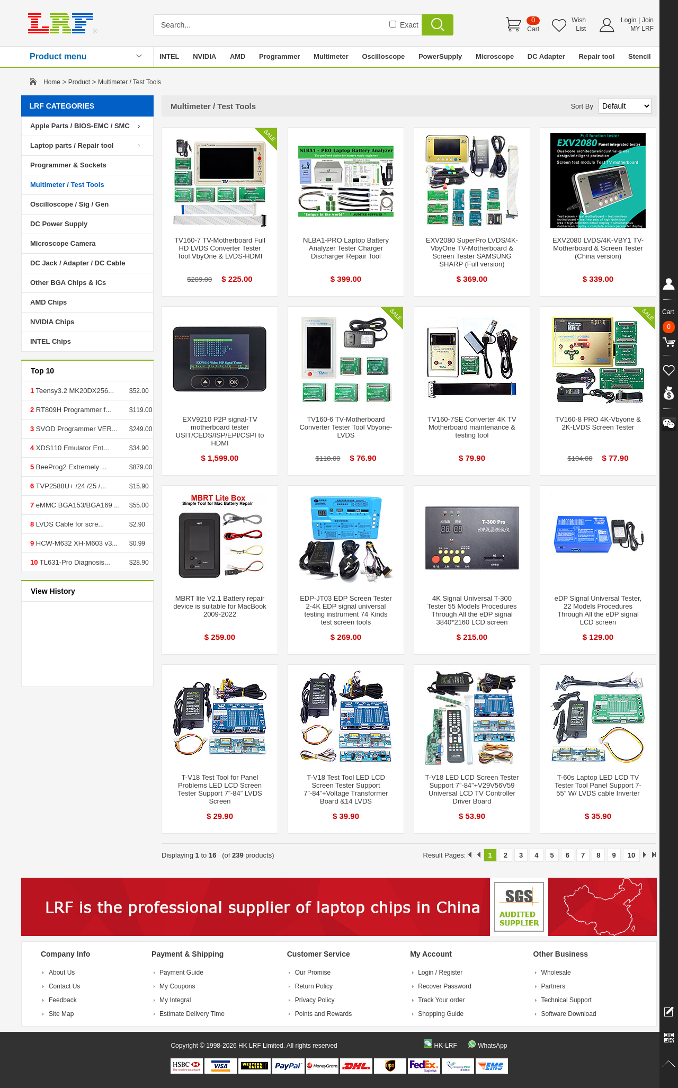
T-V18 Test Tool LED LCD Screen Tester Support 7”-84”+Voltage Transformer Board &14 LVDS (346, 789)
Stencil (639, 56)
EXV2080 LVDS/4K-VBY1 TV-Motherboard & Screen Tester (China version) (598, 248)
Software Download (568, 1014)
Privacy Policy (315, 1000)
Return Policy (314, 986)
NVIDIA (204, 56)
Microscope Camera (63, 243)
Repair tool (596, 56)
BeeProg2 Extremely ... (70, 467)
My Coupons (177, 986)
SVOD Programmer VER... (75, 429)
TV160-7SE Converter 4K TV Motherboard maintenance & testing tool (471, 427)
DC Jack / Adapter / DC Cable (77, 263)
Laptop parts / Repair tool (71, 145)
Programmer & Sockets (68, 165)
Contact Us (64, 986)
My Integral (175, 1000)
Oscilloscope (383, 56)
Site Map (61, 1014)
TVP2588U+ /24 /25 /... (70, 486)
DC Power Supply (58, 224)
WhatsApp (492, 1045)
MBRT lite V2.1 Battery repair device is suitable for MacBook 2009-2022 (219, 606)
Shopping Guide (440, 1014)
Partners (553, 986)
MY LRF (642, 28)
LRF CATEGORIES (62, 106)
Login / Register (440, 972)
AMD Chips (48, 302)
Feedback (63, 1000)
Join (648, 20)
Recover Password (444, 986)
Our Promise (313, 972)
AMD (238, 56)
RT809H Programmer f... (72, 410)
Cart (533, 29)
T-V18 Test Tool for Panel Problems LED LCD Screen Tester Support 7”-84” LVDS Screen (219, 789)
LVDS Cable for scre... (69, 524)
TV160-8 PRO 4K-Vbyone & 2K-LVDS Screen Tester (598, 423)
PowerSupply (440, 56)
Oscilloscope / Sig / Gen (69, 204)
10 (631, 855)
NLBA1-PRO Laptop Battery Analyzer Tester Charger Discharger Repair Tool (346, 248)
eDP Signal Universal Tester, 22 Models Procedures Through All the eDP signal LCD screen (598, 610)
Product (79, 82)
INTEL (169, 56)
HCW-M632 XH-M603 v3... (76, 543)
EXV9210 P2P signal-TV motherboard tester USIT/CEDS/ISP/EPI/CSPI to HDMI (220, 431)
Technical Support (566, 1000)
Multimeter (331, 56)
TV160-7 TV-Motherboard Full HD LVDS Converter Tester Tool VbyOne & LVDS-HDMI (219, 248)
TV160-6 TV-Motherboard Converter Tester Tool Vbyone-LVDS (345, 427)
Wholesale (556, 972)
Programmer (279, 56)
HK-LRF (445, 1045)
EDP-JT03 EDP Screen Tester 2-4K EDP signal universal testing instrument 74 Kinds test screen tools (346, 610)
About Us (62, 972)
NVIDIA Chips (52, 322)
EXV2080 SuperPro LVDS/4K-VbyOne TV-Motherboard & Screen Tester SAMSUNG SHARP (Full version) (472, 252)
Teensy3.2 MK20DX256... (74, 391)
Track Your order (441, 1000)
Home (51, 82)
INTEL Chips (50, 341)
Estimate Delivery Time (192, 1014)
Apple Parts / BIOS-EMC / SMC (80, 126)
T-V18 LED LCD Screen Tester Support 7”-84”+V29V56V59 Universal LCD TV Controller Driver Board (472, 789)
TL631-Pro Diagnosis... (74, 562)
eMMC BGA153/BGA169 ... (77, 505)
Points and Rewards (323, 1014)
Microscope (495, 56)
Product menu (58, 56)
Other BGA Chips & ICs (68, 283)
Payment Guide (181, 972)
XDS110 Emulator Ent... (71, 448)
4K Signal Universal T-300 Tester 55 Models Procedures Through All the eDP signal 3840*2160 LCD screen (471, 610)
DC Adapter (546, 56)
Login (628, 20)
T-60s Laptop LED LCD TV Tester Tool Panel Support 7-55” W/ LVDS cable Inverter (598, 785)
